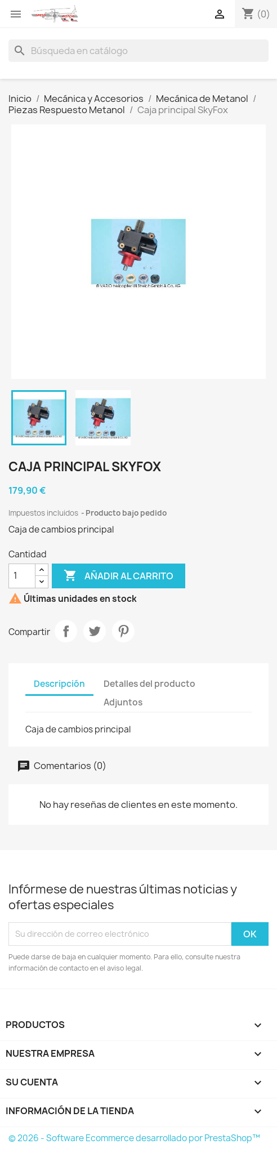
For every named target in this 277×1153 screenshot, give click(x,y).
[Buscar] (138, 50)
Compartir (66, 631)
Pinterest (123, 631)
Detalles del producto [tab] (149, 684)
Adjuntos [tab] (123, 702)
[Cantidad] (21, 576)
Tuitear (94, 631)
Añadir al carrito (118, 576)
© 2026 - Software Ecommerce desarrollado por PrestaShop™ (134, 1138)
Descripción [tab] (59, 684)
